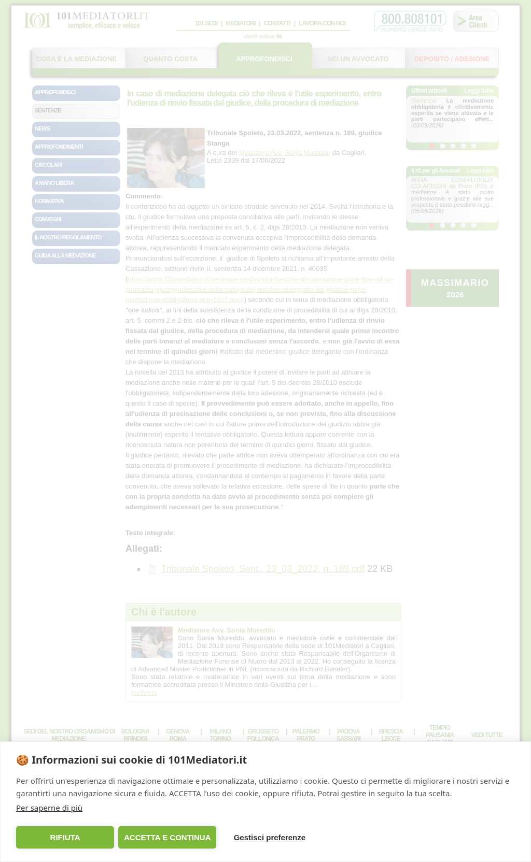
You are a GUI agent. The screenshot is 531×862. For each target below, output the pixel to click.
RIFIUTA (65, 837)
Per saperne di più (49, 807)
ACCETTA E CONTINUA (167, 837)
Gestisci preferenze (269, 837)
